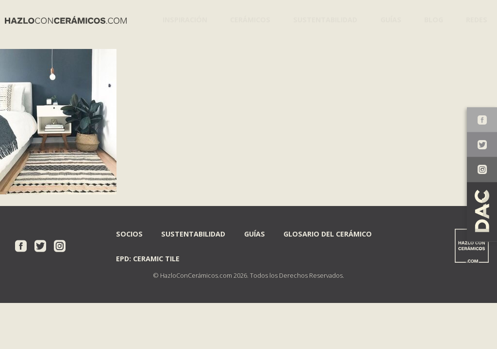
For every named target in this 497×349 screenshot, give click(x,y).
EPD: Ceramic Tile (148, 258)
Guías (386, 19)
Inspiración (182, 19)
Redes (474, 19)
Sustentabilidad (320, 19)
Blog (430, 19)
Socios (129, 233)
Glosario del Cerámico (327, 233)
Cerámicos (246, 19)
